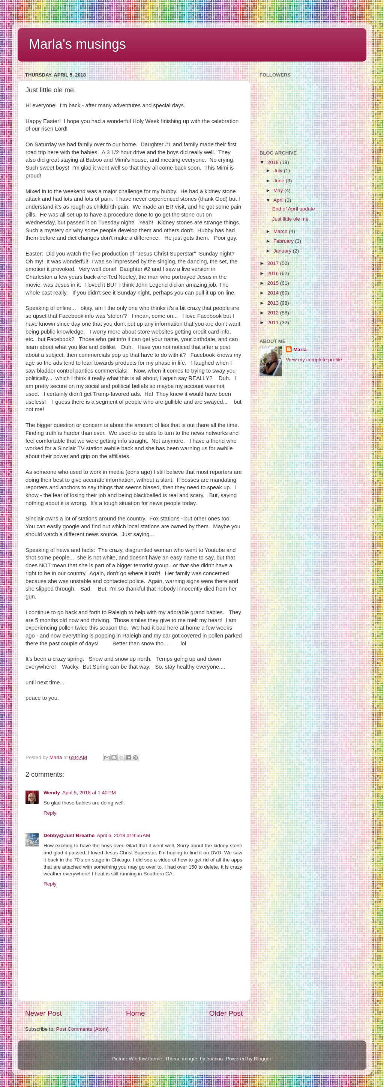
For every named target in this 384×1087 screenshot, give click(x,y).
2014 (273, 293)
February (284, 241)
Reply (50, 813)
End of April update (293, 209)
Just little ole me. (291, 219)
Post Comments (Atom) (82, 1029)
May (278, 190)
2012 (273, 313)
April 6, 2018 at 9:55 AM (123, 835)
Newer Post (43, 1013)
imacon (215, 1058)
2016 (273, 273)
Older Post (226, 1013)
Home (135, 1013)
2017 (273, 263)
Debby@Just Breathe (69, 835)
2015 (273, 283)
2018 (273, 162)
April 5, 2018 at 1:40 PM (89, 792)
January (283, 251)
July (278, 170)
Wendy (52, 792)
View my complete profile (314, 359)
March (281, 231)
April (279, 200)
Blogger (262, 1058)
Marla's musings (77, 44)
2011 (273, 322)
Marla (299, 349)
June (279, 180)
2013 (273, 303)
